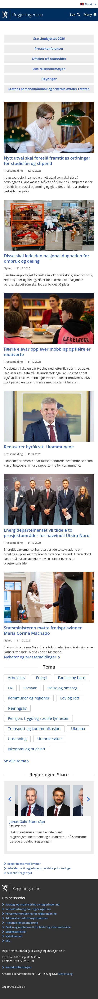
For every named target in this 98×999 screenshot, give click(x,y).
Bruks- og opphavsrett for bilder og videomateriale (38, 927)
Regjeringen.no (26, 14)
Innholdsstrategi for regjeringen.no (28, 909)
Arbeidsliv (16, 677)
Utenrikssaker (49, 738)
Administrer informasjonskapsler (26, 918)
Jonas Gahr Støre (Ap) (27, 821)
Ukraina (78, 728)
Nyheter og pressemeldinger (30, 657)
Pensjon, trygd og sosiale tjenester (38, 718)
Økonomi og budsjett (26, 749)
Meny (88, 14)
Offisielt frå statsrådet (49, 59)
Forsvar (30, 687)
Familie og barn (71, 677)
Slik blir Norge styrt (19, 873)
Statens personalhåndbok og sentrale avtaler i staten (49, 89)
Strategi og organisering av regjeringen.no (32, 904)
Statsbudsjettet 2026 (49, 38)
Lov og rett (69, 698)
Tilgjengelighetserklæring (21, 923)
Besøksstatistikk (15, 932)
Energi (41, 677)
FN (10, 687)
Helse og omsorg (62, 687)
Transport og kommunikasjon (34, 728)
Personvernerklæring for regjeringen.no (31, 913)
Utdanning (17, 738)
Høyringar (49, 79)
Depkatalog (65, 974)
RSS (7, 941)
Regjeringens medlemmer (24, 864)
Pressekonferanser (49, 48)
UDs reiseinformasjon (49, 69)
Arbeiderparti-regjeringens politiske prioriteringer (39, 868)
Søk (72, 14)
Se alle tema (15, 760)
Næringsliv (17, 708)
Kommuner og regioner (29, 698)
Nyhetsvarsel (13, 936)
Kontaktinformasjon (18, 967)
